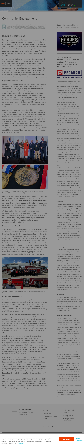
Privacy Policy (20, 443)
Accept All (66, 439)
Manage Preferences (79, 439)
